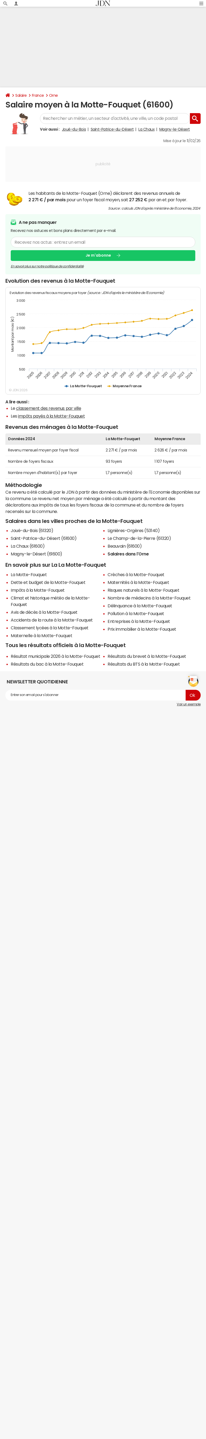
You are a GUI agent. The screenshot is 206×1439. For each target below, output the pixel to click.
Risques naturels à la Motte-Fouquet (143, 590)
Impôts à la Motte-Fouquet (38, 590)
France (38, 95)
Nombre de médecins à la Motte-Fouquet (149, 598)
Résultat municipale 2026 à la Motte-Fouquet (55, 656)
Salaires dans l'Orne (128, 554)
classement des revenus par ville (48, 408)
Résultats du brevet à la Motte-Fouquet (147, 656)
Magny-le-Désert (174, 129)
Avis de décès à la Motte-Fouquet (44, 612)
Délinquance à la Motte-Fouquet (140, 606)
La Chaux (146, 129)
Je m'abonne (98, 255)
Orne (53, 95)
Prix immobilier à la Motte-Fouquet (142, 629)
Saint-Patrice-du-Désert (112, 129)
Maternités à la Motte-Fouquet (138, 582)
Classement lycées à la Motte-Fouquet (50, 628)
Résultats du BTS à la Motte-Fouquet (144, 664)
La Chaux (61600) (28, 546)
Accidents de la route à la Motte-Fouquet (52, 620)
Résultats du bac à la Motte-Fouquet (47, 664)
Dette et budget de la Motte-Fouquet (48, 582)
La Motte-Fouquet (29, 574)
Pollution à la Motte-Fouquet (136, 613)
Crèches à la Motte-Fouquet (136, 574)
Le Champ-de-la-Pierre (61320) (139, 538)
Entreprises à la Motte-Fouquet (139, 621)
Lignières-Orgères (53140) (134, 530)
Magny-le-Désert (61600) (36, 554)
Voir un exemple (189, 704)
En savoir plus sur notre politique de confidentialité (47, 266)
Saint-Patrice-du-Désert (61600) (43, 538)
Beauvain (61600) (125, 546)
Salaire (21, 95)
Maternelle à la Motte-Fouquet (41, 635)
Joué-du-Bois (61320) (32, 530)
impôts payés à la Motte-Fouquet (51, 416)
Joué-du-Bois (74, 129)
